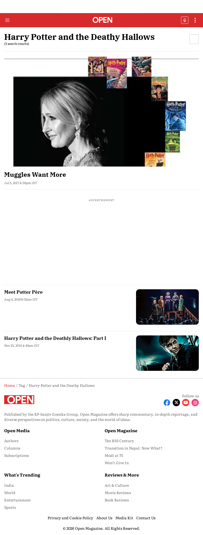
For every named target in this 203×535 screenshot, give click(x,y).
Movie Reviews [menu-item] (118, 492)
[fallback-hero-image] (101, 112)
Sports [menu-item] (10, 507)
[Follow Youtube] (185, 402)
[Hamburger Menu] (7, 20)
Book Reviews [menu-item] (117, 499)
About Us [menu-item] (104, 517)
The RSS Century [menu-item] (119, 440)
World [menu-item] (9, 492)
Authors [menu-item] (11, 440)
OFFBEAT (184, 20)
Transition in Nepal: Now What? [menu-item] (133, 448)
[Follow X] (176, 402)
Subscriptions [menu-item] (16, 455)
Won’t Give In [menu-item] (117, 462)
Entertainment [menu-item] (17, 499)
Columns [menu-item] (12, 448)
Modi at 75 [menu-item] (114, 455)
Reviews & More (122, 475)
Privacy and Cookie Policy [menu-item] (70, 517)
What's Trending (22, 475)
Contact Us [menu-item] (145, 517)
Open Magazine (121, 430)
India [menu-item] (9, 485)
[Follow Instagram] (195, 402)
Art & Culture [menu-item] (117, 485)
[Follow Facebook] (167, 402)
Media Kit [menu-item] (124, 517)
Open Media (17, 430)
